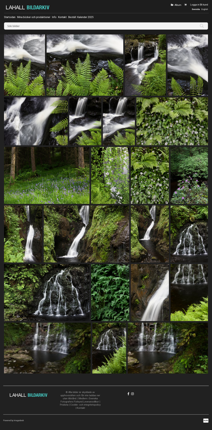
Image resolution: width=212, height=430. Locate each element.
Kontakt (62, 17)
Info (54, 17)
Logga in (194, 4)
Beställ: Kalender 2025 (81, 17)
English (204, 9)
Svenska (196, 9)
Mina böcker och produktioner (33, 17)
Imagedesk (19, 420)
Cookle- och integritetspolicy (85, 404)
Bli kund (204, 4)
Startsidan (9, 17)
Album (178, 5)
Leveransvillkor (91, 401)
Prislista (64, 404)
